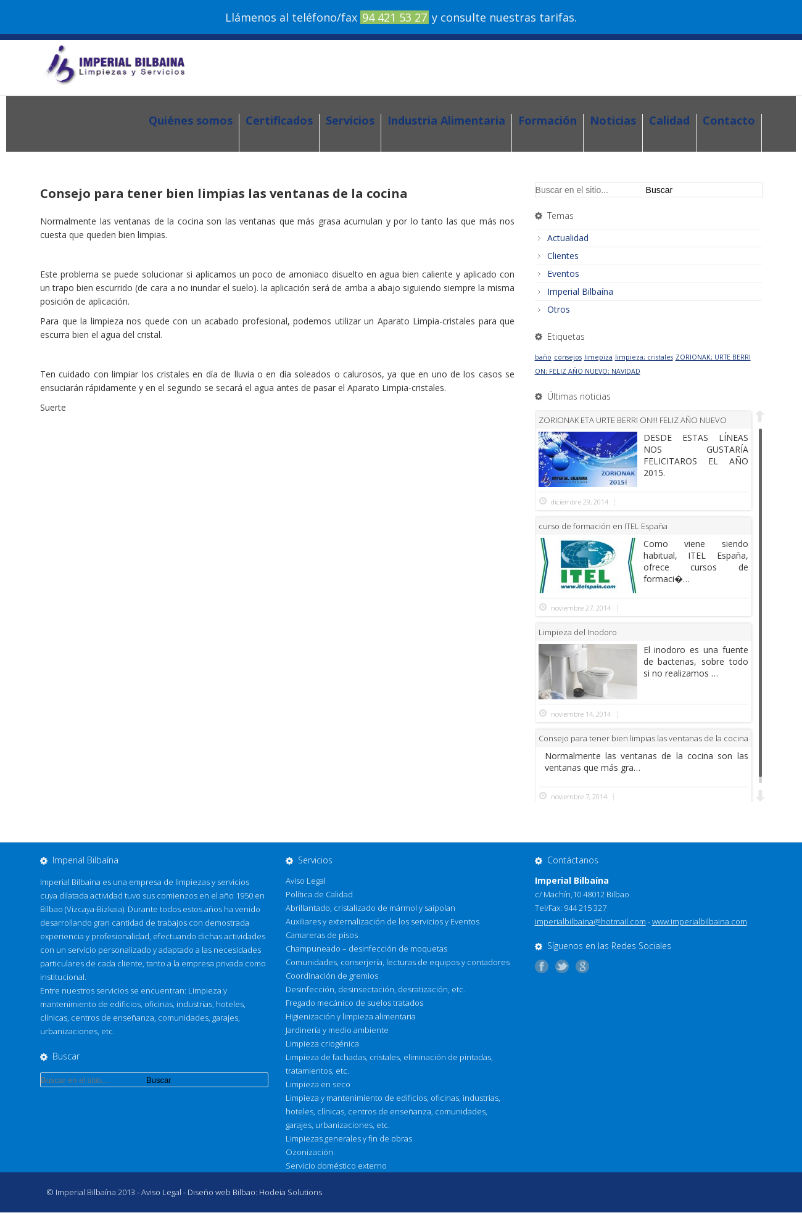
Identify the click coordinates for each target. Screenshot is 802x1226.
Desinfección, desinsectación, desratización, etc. (375, 989)
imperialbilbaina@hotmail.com (590, 921)
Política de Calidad (319, 894)
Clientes (563, 255)
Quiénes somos (191, 121)
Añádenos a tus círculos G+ (586, 966)
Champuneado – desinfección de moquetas (366, 948)
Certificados (279, 121)
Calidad (669, 121)
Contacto (729, 121)
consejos (568, 357)
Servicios (350, 121)
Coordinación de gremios (332, 975)
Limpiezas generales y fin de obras (349, 1138)
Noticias (613, 121)
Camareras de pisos (322, 934)
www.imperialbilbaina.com (699, 921)
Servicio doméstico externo (336, 1165)
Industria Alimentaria (446, 121)
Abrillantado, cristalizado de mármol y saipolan (370, 907)
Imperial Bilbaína (580, 291)
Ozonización (309, 1152)
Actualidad (568, 238)
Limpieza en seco (318, 1084)
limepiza (598, 357)
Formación (547, 121)
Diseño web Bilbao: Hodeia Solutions (255, 1192)
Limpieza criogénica (322, 1043)
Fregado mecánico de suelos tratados (354, 1002)
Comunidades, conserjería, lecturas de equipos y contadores (398, 962)
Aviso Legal (306, 880)
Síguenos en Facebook (545, 966)
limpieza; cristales (644, 357)
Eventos (563, 273)
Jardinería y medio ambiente (337, 1029)
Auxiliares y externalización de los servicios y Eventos (382, 921)
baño (543, 357)
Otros (558, 309)
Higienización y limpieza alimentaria (351, 1016)
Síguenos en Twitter (565, 966)
